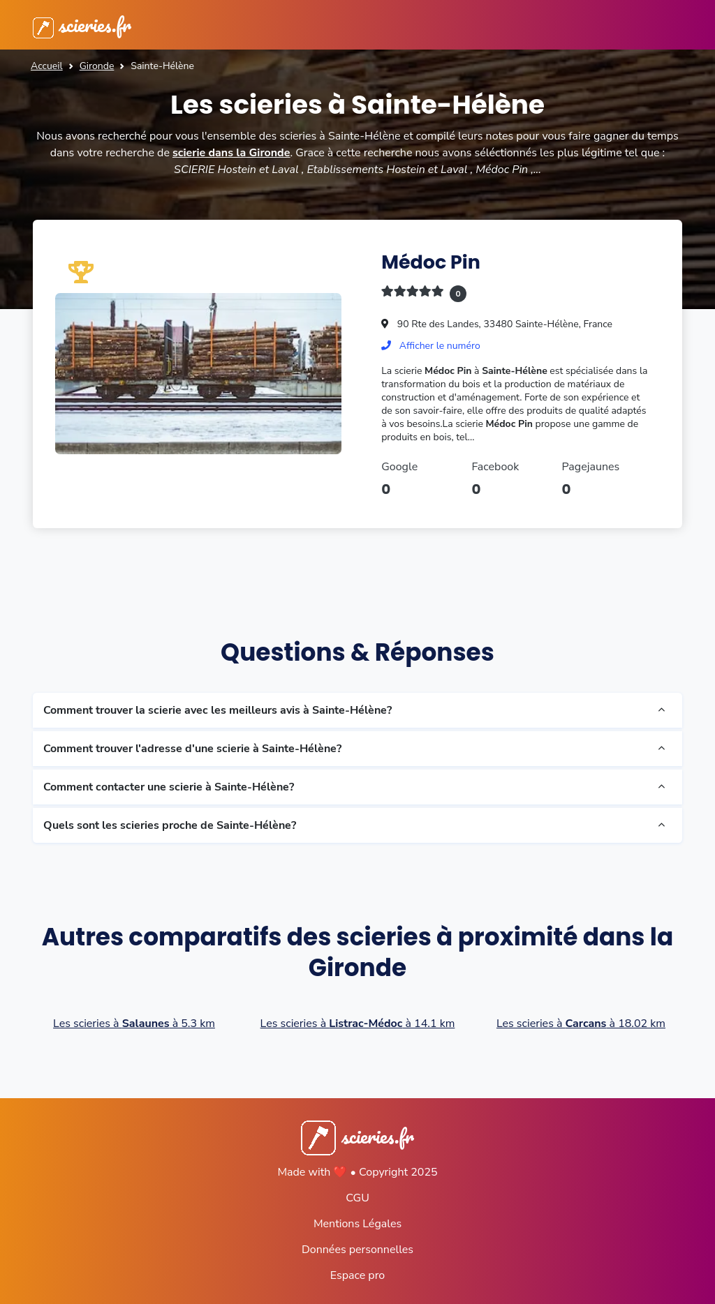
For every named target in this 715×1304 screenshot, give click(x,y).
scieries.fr (82, 24)
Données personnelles (357, 1249)
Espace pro (357, 1275)
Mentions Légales (357, 1223)
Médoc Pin (430, 262)
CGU (357, 1198)
